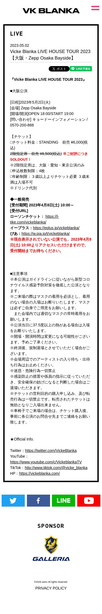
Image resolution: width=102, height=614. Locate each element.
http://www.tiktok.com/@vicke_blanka (56, 468)
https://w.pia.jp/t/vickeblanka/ (45, 233)
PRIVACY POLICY (51, 588)
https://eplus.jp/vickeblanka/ (56, 228)
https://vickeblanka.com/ (39, 473)
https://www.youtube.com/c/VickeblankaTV (46, 462)
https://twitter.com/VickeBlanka (51, 450)
